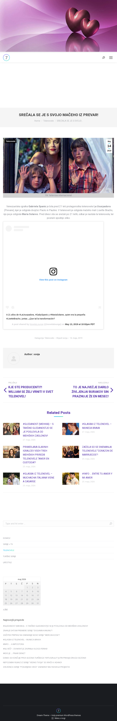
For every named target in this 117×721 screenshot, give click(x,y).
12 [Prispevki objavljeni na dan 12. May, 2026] (11, 595)
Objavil (61, 338)
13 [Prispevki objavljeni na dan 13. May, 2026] (16, 595)
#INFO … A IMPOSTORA (13, 644)
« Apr (5, 609)
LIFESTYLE (7, 562)
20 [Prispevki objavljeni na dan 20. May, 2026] (16, 599)
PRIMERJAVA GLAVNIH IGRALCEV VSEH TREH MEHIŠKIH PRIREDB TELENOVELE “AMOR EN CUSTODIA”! (36, 455)
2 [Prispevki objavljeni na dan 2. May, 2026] (32, 587)
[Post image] (11, 429)
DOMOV (6, 538)
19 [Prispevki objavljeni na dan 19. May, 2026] (11, 599)
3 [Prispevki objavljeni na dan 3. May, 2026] (37, 587)
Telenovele (10, 141)
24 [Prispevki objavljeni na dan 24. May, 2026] (38, 599)
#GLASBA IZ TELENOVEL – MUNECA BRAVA (97, 426)
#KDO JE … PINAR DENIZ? (14, 653)
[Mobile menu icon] (111, 58)
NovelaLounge (36, 324)
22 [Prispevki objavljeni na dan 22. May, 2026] (27, 599)
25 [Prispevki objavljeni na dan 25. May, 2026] (6, 603)
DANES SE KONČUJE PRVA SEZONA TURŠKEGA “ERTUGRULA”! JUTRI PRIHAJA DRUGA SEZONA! (44, 657)
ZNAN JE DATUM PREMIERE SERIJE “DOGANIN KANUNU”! (27, 630)
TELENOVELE (8, 550)
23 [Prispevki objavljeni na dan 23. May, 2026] (32, 599)
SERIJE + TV (8, 544)
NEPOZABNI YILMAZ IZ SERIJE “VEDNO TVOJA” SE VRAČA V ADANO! (32, 662)
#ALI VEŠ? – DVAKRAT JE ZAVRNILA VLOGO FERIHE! (25, 648)
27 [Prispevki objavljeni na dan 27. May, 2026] (16, 603)
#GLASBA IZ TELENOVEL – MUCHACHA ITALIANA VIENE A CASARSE (38, 477)
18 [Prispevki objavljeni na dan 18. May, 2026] (6, 599)
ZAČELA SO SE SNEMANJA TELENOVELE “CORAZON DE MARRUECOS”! (97, 451)
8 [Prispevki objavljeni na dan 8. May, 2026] (27, 591)
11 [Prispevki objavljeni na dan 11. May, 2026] (6, 595)
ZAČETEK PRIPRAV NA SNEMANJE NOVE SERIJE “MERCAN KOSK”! (31, 635)
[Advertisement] (58, 85)
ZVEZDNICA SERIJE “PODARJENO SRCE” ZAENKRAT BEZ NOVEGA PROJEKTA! (36, 667)
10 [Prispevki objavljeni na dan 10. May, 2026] (38, 591)
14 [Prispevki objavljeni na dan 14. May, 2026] (22, 595)
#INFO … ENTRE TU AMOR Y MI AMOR (97, 475)
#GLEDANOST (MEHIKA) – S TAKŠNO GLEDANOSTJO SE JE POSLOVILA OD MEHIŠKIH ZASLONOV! (38, 430)
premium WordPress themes (68, 715)
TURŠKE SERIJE (9, 556)
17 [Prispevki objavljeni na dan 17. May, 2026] (38, 595)
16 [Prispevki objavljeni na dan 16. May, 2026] (32, 595)
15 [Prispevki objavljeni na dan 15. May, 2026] (27, 595)
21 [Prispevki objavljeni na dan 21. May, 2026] (22, 599)
